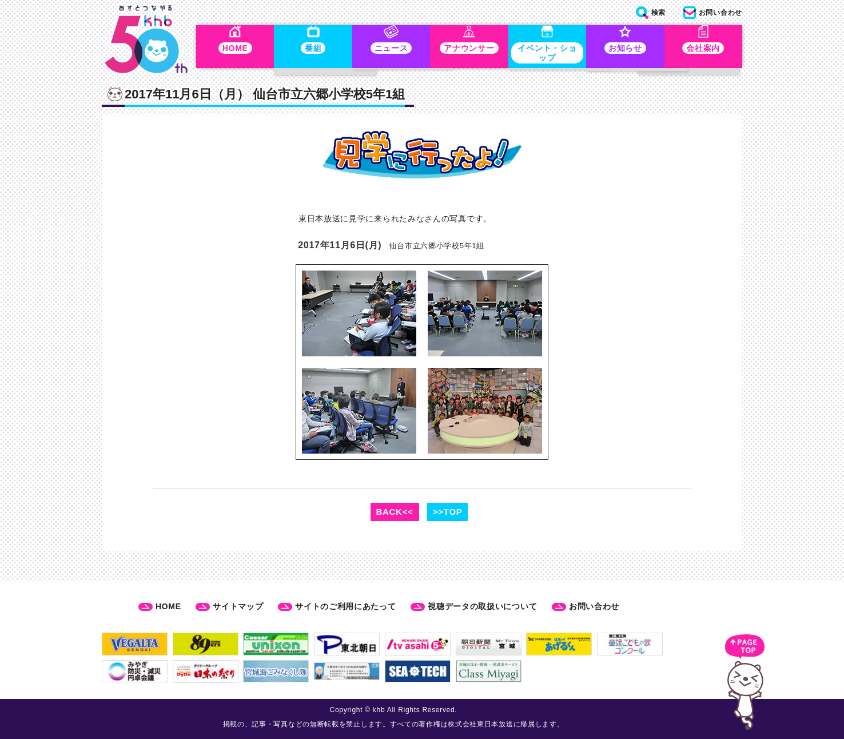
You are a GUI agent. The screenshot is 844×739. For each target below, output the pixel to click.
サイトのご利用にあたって (345, 606)
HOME (168, 606)
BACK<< (394, 511)
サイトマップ (238, 606)
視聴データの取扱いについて (482, 606)
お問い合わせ (594, 606)
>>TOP (448, 511)
